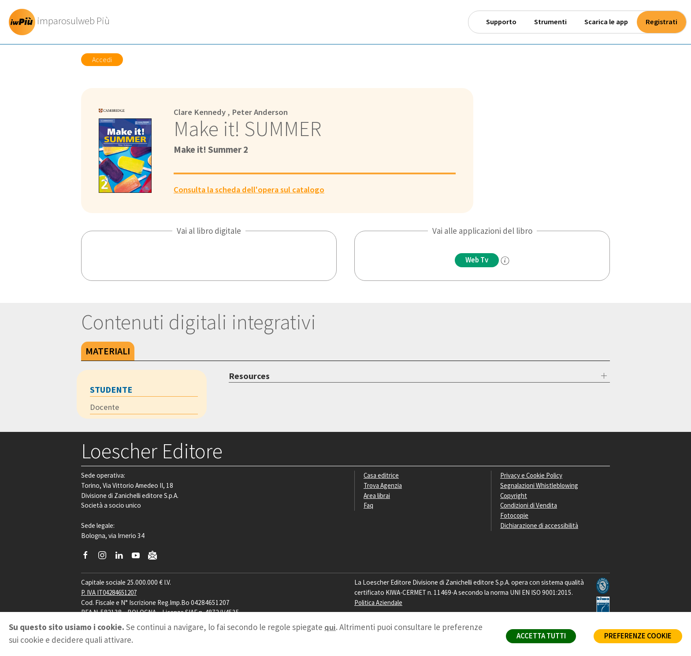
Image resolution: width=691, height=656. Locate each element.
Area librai (377, 495)
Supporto (501, 21)
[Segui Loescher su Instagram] (105, 557)
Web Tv (477, 260)
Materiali (107, 351)
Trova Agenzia (383, 485)
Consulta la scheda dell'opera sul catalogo (251, 189)
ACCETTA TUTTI (536, 636)
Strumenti (550, 21)
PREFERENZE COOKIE (636, 636)
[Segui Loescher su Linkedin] (122, 557)
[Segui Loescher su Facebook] (89, 557)
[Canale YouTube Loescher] (139, 557)
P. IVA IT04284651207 (111, 592)
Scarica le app (606, 21)
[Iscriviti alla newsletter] (155, 556)
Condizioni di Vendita (529, 505)
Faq (369, 505)
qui (330, 627)
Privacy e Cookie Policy (532, 475)
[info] (506, 260)
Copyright (514, 495)
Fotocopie (515, 515)
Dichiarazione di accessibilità (540, 525)
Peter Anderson (261, 112)
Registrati (661, 21)
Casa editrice (382, 475)
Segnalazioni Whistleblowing (540, 485)
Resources (249, 375)
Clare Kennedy (200, 112)
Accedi (102, 59)
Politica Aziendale (379, 602)
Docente (105, 407)
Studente (111, 389)
